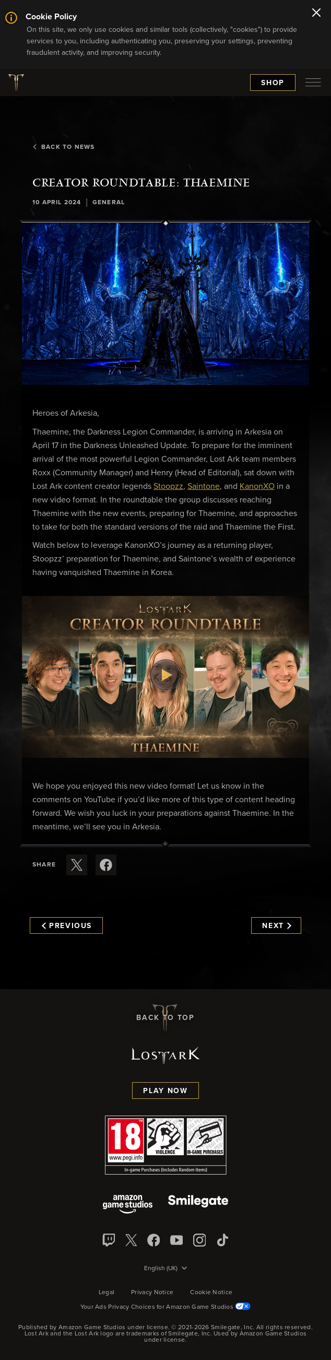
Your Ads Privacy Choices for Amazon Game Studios (165, 1307)
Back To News (63, 147)
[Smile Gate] (198, 1205)
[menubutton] (313, 82)
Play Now (165, 1091)
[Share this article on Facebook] (106, 864)
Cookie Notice (211, 1292)
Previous (67, 926)
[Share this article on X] (76, 864)
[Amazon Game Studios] (127, 1205)
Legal (107, 1292)
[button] (165, 303)
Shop (273, 83)
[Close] (316, 13)
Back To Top (165, 1018)
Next (276, 926)
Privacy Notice (152, 1292)
